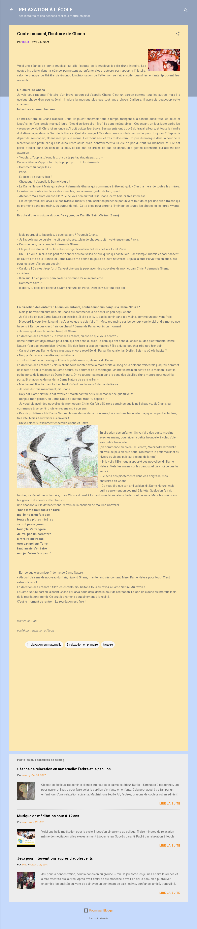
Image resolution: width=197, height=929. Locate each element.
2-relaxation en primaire (82, 644)
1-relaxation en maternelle (44, 644)
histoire (108, 644)
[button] (177, 34)
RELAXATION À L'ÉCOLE (45, 9)
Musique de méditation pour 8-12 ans (48, 816)
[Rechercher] (185, 11)
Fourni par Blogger (98, 910)
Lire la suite (169, 803)
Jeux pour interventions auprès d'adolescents (55, 858)
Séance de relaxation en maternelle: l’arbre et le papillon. (64, 769)
